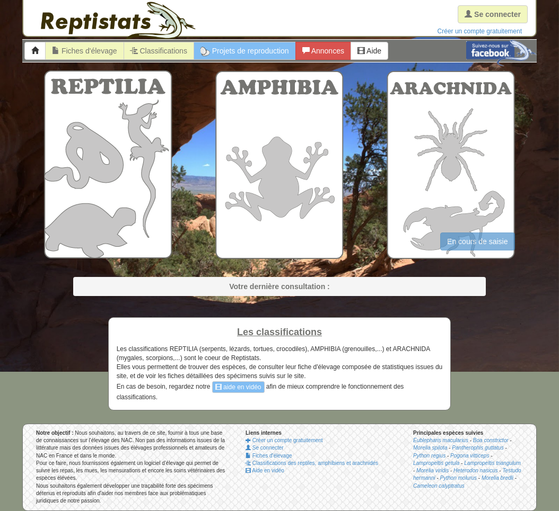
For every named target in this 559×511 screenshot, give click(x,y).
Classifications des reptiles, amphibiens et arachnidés (312, 463)
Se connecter (265, 448)
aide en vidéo (238, 387)
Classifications (158, 51)
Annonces (323, 51)
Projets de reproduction (244, 51)
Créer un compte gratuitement (480, 31)
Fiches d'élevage (84, 51)
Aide (369, 51)
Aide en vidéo (265, 470)
